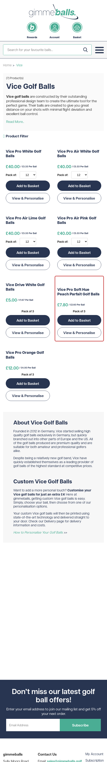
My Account (94, 754)
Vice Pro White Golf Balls (23, 153)
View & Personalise (28, 198)
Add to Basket (27, 185)
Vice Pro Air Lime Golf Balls (26, 220)
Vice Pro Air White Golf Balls (78, 153)
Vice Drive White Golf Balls (25, 287)
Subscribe (80, 725)
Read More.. (15, 121)
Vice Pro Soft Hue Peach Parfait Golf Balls (78, 292)
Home (7, 65)
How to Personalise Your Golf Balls (38, 532)
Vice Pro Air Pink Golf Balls (76, 220)
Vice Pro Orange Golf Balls (25, 355)
